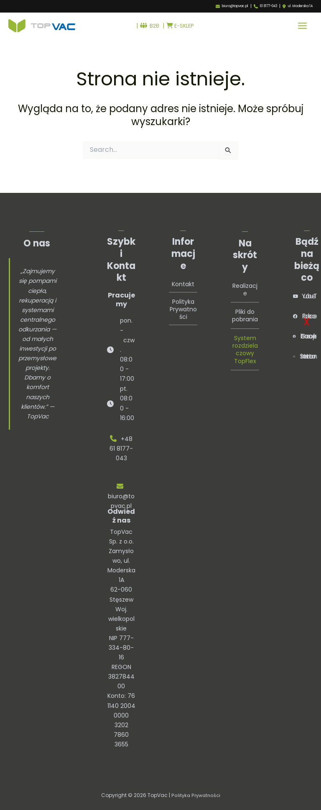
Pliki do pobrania (245, 312)
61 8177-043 (268, 6)
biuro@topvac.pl (235, 6)
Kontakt (183, 281)
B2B (148, 27)
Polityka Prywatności (183, 305)
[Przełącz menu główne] (302, 28)
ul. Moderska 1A (300, 6)
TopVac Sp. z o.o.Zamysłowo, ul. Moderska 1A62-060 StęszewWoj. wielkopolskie (121, 580)
